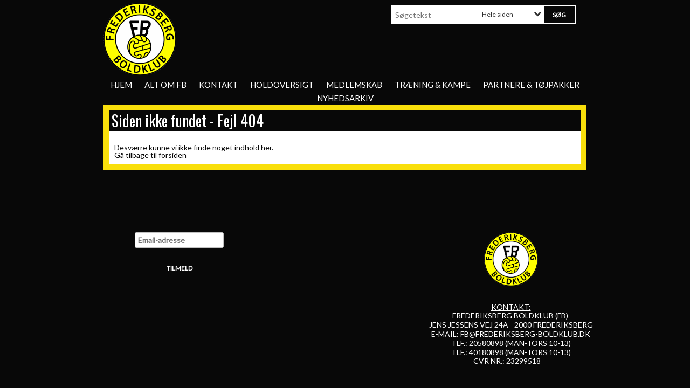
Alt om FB (165, 84)
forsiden (172, 155)
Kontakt (218, 84)
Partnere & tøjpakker (531, 84)
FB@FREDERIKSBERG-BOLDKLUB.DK (525, 333)
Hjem (121, 84)
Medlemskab (354, 84)
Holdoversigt (282, 84)
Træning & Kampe (433, 84)
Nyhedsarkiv (345, 98)
